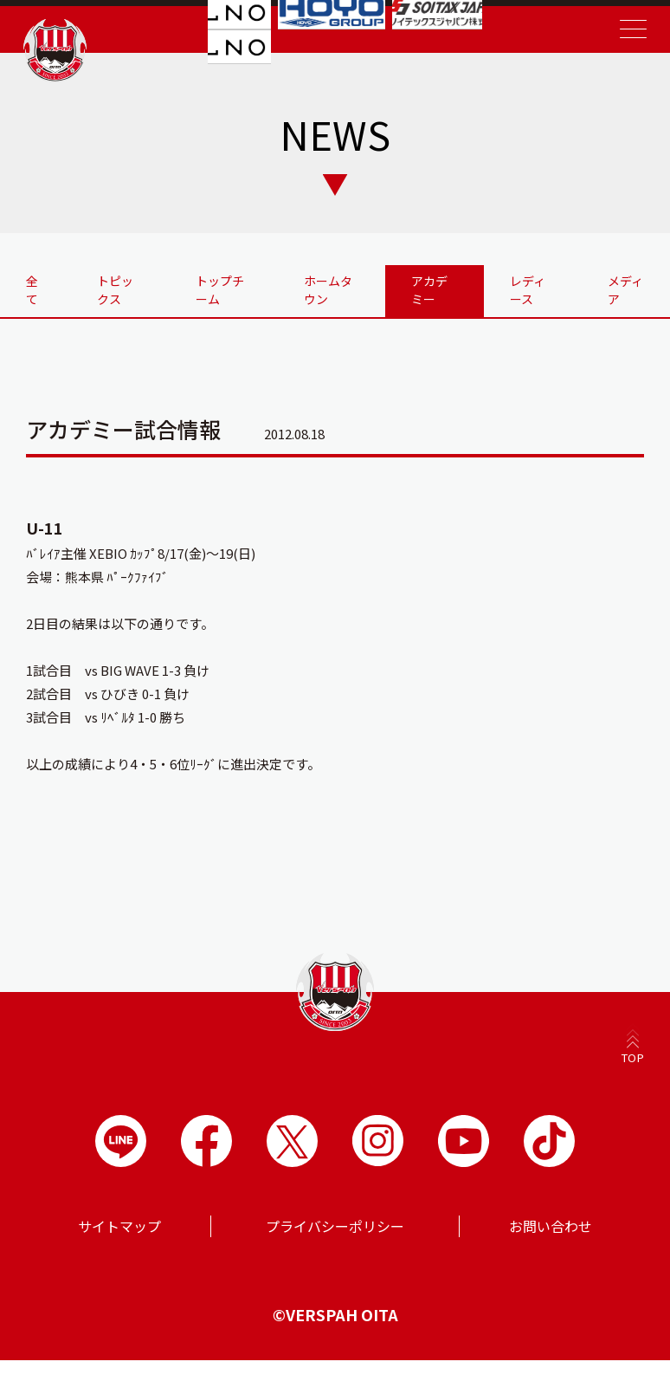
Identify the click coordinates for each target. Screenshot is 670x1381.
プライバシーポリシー (335, 1246)
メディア (623, 289)
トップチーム (226, 289)
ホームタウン (330, 289)
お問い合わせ (550, 1246)
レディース (526, 298)
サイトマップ (119, 1246)
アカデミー (428, 298)
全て (38, 289)
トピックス (122, 298)
